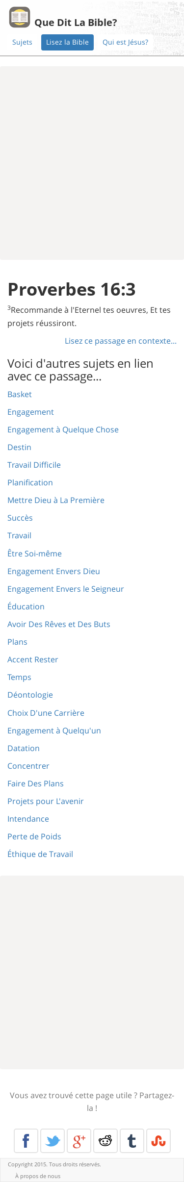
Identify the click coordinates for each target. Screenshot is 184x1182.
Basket (19, 394)
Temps (19, 677)
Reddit (105, 1141)
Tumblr (132, 1141)
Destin (19, 447)
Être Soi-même (34, 553)
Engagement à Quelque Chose (63, 429)
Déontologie (30, 694)
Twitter (52, 1141)
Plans (17, 641)
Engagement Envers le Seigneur (65, 588)
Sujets (22, 42)
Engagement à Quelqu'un (54, 730)
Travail (19, 535)
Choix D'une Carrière (45, 712)
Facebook (26, 1141)
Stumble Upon (158, 1141)
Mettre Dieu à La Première (56, 500)
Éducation (26, 606)
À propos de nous (37, 1176)
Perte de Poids (34, 836)
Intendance (28, 818)
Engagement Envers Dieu (53, 571)
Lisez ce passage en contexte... (121, 340)
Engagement (30, 411)
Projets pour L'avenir (45, 801)
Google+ (79, 1141)
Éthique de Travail (40, 854)
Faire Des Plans (35, 783)
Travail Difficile (34, 464)
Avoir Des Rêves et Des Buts (58, 624)
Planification (30, 482)
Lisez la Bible (67, 42)
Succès (20, 517)
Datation (23, 748)
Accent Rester (32, 659)
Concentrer (28, 765)
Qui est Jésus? (125, 42)
